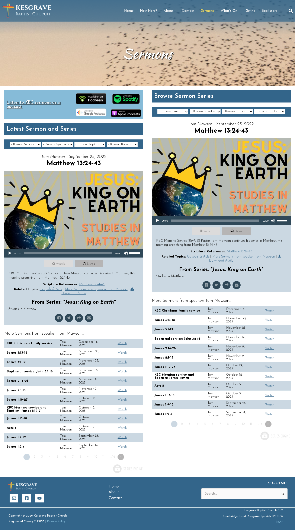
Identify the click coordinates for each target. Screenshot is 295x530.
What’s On (230, 11)
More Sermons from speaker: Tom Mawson (96, 289)
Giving (250, 11)
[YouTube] (39, 498)
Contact (188, 11)
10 (95, 456)
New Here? (148, 11)
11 (103, 456)
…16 (112, 456)
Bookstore (269, 11)
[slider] (68, 253)
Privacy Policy (56, 521)
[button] (290, 11)
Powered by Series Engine (127, 468)
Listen (91, 264)
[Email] (14, 498)
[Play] (10, 253)
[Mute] (126, 253)
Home (129, 11)
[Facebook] (26, 498)
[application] (73, 253)
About (170, 11)
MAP (279, 522)
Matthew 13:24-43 (92, 284)
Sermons (207, 11)
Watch (60, 264)
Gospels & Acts (51, 289)
